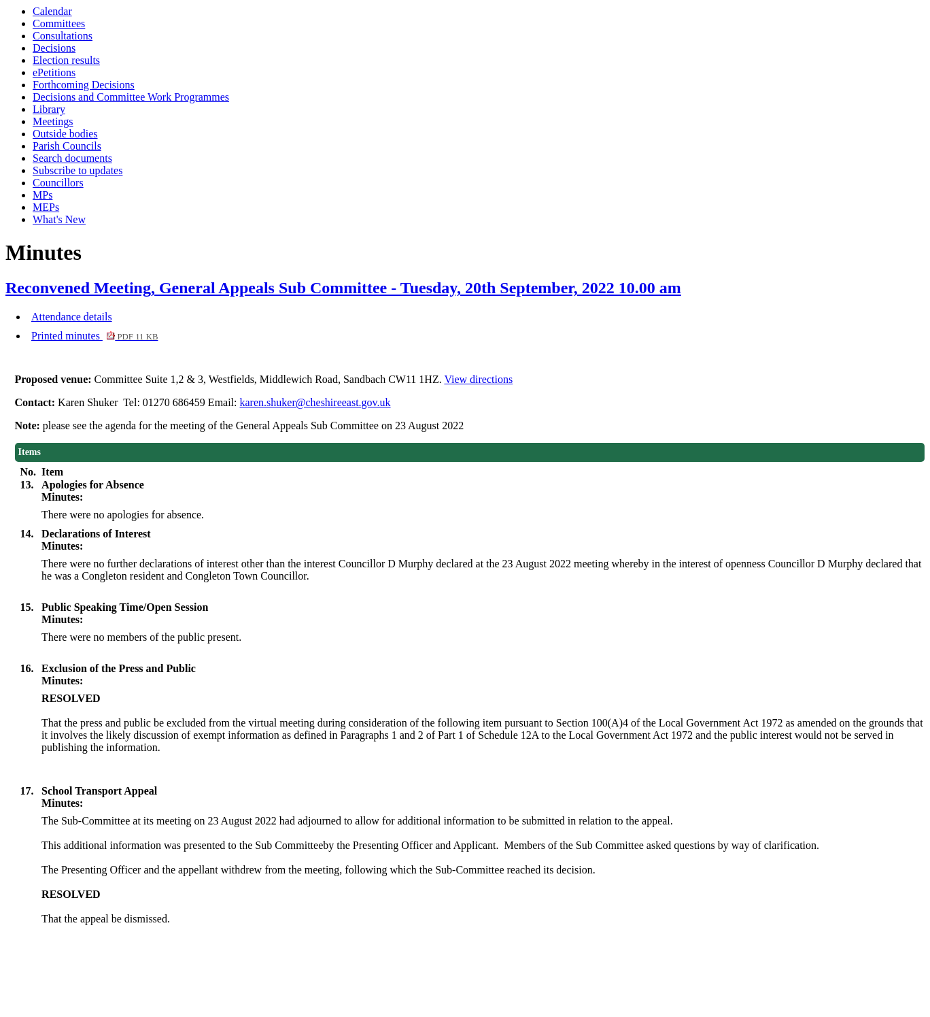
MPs (42, 195)
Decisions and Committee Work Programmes (131, 97)
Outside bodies (65, 133)
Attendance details (71, 316)
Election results (66, 60)
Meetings (53, 121)
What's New (59, 219)
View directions (478, 379)
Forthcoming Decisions (84, 84)
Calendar (52, 11)
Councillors (58, 182)
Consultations (62, 35)
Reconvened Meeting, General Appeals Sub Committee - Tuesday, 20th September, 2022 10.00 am (343, 288)
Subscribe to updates (77, 170)
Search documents (72, 158)
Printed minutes (94, 335)
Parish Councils (67, 146)
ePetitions (54, 72)
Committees (59, 23)
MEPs (46, 207)
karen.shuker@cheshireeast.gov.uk (315, 402)
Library (49, 109)
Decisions (54, 48)
